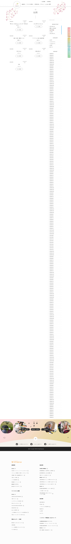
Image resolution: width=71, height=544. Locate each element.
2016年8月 (51, 258)
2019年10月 (52, 191)
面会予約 (46, 429)
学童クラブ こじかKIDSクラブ (44, 484)
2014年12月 (52, 293)
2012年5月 (51, 348)
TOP (35, 438)
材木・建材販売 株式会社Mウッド (45, 539)
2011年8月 (51, 364)
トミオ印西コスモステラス (22, 444)
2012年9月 (51, 341)
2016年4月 (51, 265)
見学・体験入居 (25, 429)
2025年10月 (52, 64)
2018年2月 (51, 226)
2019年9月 (51, 193)
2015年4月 (51, 286)
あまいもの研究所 (14, 519)
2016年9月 (51, 256)
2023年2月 (51, 120)
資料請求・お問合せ (35, 429)
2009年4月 (51, 413)
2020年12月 (52, 166)
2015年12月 (52, 272)
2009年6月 (51, 410)
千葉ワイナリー (14, 508)
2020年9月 (51, 171)
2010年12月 (52, 378)
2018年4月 (51, 223)
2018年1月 (51, 228)
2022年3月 (51, 140)
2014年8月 (51, 300)
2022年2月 (51, 141)
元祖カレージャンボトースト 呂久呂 (17, 524)
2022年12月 (52, 124)
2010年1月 (51, 397)
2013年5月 (51, 327)
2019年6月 (51, 198)
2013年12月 (52, 314)
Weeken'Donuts (14, 517)
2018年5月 (51, 221)
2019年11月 (52, 189)
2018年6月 (51, 219)
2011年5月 (51, 369)
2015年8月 (51, 279)
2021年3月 (51, 161)
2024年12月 (52, 81)
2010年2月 (51, 396)
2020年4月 (51, 180)
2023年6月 (51, 113)
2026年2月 (51, 57)
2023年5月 (51, 115)
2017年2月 (51, 247)
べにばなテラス (25, 21)
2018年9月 (51, 214)
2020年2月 (51, 184)
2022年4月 (51, 138)
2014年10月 (52, 297)
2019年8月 (51, 194)
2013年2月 (51, 332)
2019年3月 (51, 203)
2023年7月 (51, 111)
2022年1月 (51, 143)
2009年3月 (51, 415)
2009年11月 (52, 401)
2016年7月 (51, 260)
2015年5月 (51, 284)
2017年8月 (51, 237)
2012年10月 (52, 339)
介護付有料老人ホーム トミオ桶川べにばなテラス (47, 491)
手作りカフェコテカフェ (15, 512)
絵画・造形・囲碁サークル (19, 38)
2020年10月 (52, 170)
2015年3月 (51, 288)
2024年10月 (52, 85)
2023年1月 (51, 122)
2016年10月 (52, 254)
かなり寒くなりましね (38, 23)
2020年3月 (51, 182)
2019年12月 (52, 187)
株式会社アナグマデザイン (16, 495)
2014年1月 (51, 313)
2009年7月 (51, 408)
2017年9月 (51, 235)
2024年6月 (51, 92)
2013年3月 (51, 330)
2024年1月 (51, 101)
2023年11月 (52, 104)
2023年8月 (51, 110)
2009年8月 (51, 406)
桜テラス (51, 47)
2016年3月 (51, 267)
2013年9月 (51, 320)
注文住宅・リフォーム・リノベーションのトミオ (19, 480)
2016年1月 (51, 270)
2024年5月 (51, 94)
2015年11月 (52, 274)
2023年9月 (51, 108)
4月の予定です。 (53, 26)
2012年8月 (51, 343)
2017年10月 (52, 233)
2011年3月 (51, 373)
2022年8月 (51, 131)
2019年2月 (51, 205)
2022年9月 (51, 129)
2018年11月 (52, 210)
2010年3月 (51, 394)
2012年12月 (52, 336)
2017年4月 (51, 244)
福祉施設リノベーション (15, 491)
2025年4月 (51, 74)
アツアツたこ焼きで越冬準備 (38, 38)
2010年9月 (51, 383)
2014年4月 (51, 307)
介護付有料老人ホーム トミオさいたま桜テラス (47, 493)
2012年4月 (51, 350)
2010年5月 (51, 390)
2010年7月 (51, 387)
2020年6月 (51, 177)
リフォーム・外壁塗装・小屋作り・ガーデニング (19, 482)
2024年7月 (51, 90)
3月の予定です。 (53, 33)
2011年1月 (51, 376)
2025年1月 (51, 80)
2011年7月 (51, 366)
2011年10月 (52, 360)
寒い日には (19, 51)
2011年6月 (51, 367)
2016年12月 (52, 251)
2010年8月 (51, 385)
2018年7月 (51, 217)
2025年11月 (52, 62)
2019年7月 (51, 196)
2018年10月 (52, 212)
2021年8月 (51, 152)
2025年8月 (51, 67)
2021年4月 (51, 159)
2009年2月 (51, 417)
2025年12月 (52, 60)
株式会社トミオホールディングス (17, 532)
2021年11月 (52, 147)
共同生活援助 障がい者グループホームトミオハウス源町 (46, 503)
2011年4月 (51, 371)
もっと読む (19, 29)
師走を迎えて (38, 51)
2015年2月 (51, 290)
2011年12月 (52, 357)
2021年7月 (51, 154)
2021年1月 (51, 164)
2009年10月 (52, 403)
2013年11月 (52, 316)
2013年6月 (51, 325)
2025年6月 (51, 71)
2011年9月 (51, 362)
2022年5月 (51, 136)
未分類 (51, 45)
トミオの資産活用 (14, 489)
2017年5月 (51, 242)
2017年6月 (51, 240)
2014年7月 (51, 302)
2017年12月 (52, 230)
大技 (19, 64)
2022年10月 (52, 127)
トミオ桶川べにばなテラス (50, 444)
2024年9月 (51, 87)
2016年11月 (52, 253)
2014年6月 (51, 304)
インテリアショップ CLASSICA (16, 510)
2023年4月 (51, 117)
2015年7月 (51, 281)
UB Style (41, 513)
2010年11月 (52, 380)
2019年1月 (51, 207)
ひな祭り (51, 31)
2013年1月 (51, 334)
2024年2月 (51, 99)
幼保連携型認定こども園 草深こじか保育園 (46, 480)
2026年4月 (51, 53)
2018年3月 (51, 224)
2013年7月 (51, 323)
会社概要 (43, 1)
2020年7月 (51, 175)
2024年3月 (51, 97)
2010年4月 (51, 392)
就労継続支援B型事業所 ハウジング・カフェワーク (48, 535)
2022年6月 (51, 134)
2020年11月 (52, 168)
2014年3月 (51, 309)
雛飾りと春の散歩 (53, 28)
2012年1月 (51, 355)
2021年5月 (51, 157)
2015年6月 (51, 283)
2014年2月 (51, 311)
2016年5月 (51, 263)
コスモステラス (44, 21)
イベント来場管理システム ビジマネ (17, 536)
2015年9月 (51, 277)
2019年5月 (51, 200)
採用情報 (49, 1)
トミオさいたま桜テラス (36, 444)
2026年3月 (51, 55)
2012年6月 (51, 346)
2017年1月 (51, 249)
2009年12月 (52, 399)
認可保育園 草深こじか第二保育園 (45, 482)
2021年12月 (52, 145)
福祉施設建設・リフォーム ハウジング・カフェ (47, 532)
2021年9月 (51, 150)
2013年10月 (52, 318)
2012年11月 (52, 337)
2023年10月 (52, 106)
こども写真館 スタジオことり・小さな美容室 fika (19, 521)
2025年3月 (51, 76)
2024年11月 (52, 83)
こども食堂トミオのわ (43, 500)
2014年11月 (52, 295)
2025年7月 (51, 69)
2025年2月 (51, 78)
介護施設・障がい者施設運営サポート (17, 484)
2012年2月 (51, 353)
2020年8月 (51, 173)
